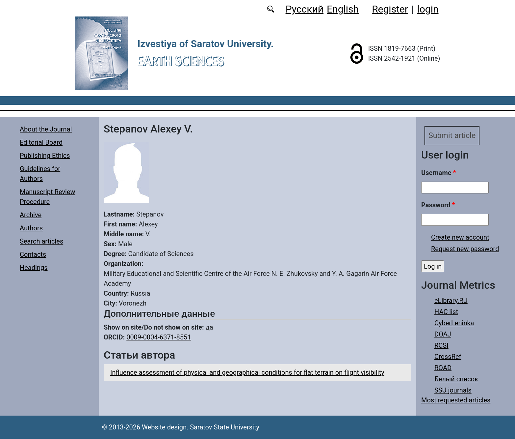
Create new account (460, 238)
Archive (30, 215)
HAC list (446, 312)
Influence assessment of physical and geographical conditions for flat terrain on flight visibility (247, 372)
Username (438, 173)
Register (390, 9)
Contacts (33, 254)
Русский (304, 9)
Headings (34, 268)
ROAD (442, 368)
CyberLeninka (454, 323)
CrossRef (447, 357)
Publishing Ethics (45, 156)
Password (438, 205)
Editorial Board (41, 142)
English (343, 9)
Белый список (456, 379)
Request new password (465, 249)
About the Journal (46, 129)
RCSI (441, 346)
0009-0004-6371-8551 (158, 337)
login (427, 9)
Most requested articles (455, 400)
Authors (31, 228)
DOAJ (442, 334)
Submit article (452, 135)
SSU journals (453, 391)
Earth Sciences (181, 61)
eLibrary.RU (451, 301)
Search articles (41, 241)
